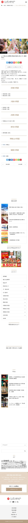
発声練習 (5, 276)
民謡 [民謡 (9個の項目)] (24, 465)
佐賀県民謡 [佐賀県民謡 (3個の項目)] (17, 462)
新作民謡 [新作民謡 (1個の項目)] (7, 465)
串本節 (4, 144)
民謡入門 (5, 282)
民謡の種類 (14, 510)
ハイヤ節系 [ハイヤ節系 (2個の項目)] (20, 461)
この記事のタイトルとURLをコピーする (14, 67)
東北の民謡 (5, 299)
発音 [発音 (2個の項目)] (22, 466)
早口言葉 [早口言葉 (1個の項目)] (10, 465)
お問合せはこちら (14, 489)
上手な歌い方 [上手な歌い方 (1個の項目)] (7, 462)
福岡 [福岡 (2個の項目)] (24, 466)
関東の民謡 (5, 302)
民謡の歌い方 (6, 286)
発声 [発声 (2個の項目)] (20, 466)
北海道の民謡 (6, 295)
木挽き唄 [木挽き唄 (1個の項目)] (13, 465)
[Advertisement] (14, 21)
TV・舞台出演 (6, 289)
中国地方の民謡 (6, 305)
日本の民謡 (14, 508)
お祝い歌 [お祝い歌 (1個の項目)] (16, 461)
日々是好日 (5, 292)
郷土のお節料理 (6, 279)
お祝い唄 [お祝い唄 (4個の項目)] (11, 461)
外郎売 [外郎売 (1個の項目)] (16, 464)
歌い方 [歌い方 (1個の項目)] (16, 465)
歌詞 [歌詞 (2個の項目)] (21, 465)
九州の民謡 (5, 315)
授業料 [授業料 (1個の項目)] (4, 465)
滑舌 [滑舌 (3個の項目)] (16, 466)
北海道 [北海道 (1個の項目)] (8, 464)
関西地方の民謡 (3, 52)
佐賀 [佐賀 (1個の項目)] (13, 462)
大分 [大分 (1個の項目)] (18, 464)
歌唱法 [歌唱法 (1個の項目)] (19, 465)
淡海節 (4, 156)
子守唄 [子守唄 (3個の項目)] (21, 464)
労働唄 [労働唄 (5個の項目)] (5, 464)
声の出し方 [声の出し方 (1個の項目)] (13, 464)
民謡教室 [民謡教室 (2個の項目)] (9, 466)
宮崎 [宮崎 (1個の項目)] (24, 464)
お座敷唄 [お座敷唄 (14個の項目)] (5, 461)
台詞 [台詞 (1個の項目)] (10, 464)
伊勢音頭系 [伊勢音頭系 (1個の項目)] (11, 462)
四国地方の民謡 (6, 311)
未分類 (4, 318)
